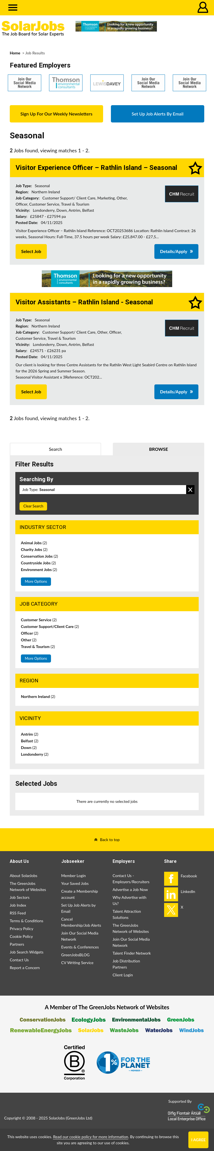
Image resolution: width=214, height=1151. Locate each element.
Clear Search (33, 506)
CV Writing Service (77, 962)
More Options (36, 581)
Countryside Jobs (38, 562)
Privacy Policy (21, 928)
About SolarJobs (23, 875)
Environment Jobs (39, 569)
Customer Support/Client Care (50, 626)
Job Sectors (20, 897)
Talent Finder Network (132, 953)
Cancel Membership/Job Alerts (81, 922)
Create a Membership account (79, 894)
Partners (17, 944)
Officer (29, 633)
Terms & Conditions (26, 920)
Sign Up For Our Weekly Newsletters (56, 113)
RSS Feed (18, 913)
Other (29, 639)
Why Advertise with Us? (129, 900)
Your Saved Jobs (75, 883)
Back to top (110, 839)
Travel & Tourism (38, 646)
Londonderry (34, 754)
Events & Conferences (80, 947)
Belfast (29, 740)
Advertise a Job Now (130, 889)
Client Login (123, 974)
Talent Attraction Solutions (127, 914)
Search (55, 449)
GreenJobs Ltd (79, 1118)
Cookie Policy (21, 936)
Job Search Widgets (26, 952)
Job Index (18, 905)
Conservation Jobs (39, 556)
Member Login (73, 875)
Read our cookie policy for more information (90, 1136)
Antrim (29, 734)
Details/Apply (173, 251)
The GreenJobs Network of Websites (28, 886)
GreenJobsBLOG (75, 954)
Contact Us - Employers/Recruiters (131, 878)
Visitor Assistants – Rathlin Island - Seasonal (84, 302)
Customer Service (39, 619)
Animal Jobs (34, 542)
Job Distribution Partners (126, 964)
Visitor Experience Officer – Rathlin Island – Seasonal (96, 168)
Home (15, 52)
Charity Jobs (34, 549)
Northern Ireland (38, 696)
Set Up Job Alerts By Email (158, 113)
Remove (190, 489)
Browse (158, 449)
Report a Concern (25, 967)
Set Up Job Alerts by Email (78, 908)
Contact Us (19, 959)
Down (29, 747)
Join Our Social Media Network (79, 936)
